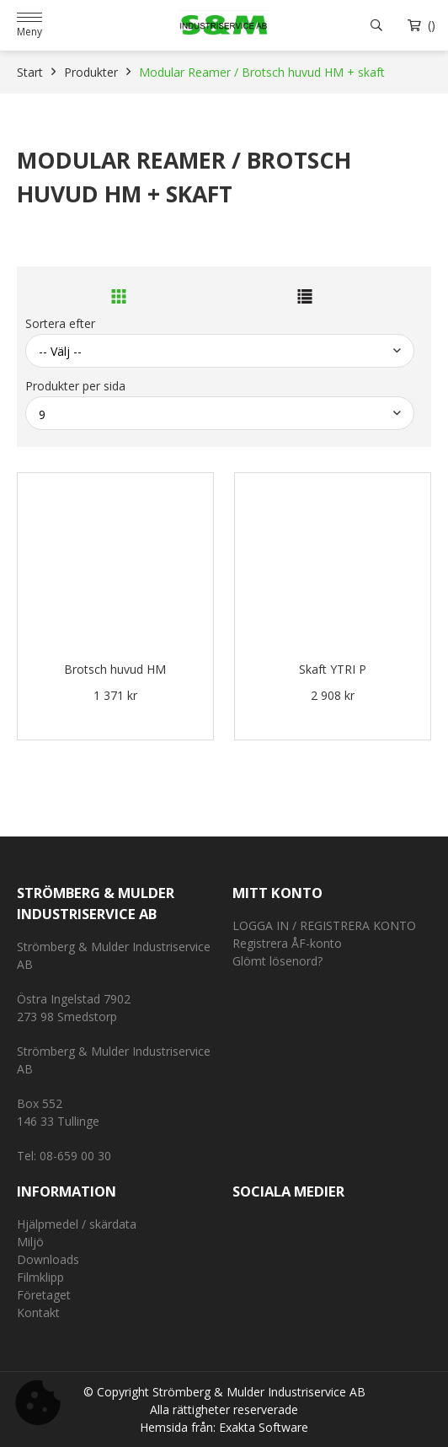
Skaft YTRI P (332, 669)
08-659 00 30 (75, 1156)
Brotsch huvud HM (115, 669)
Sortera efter (60, 323)
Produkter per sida (75, 386)
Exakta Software (263, 1427)
